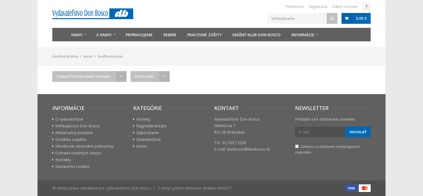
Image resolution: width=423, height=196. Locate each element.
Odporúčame (147, 132)
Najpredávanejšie (151, 125)
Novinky (143, 119)
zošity (204, 34)
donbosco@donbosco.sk (248, 149)
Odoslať (358, 131)
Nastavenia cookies (72, 166)
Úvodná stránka (65, 56)
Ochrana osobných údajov (78, 152)
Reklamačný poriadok (74, 132)
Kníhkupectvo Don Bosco (77, 125)
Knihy (77, 34)
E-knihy (104, 34)
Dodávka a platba (70, 139)
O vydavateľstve (69, 119)
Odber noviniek (344, 6)
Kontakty (63, 159)
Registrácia (318, 6)
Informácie (302, 34)
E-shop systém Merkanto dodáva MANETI (194, 188)
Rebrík (169, 34)
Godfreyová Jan (110, 56)
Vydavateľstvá (148, 139)
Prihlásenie (295, 6)
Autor (88, 56)
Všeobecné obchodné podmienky (84, 146)
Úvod (59, 34)
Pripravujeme (139, 34)
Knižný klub (257, 34)
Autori (141, 146)
